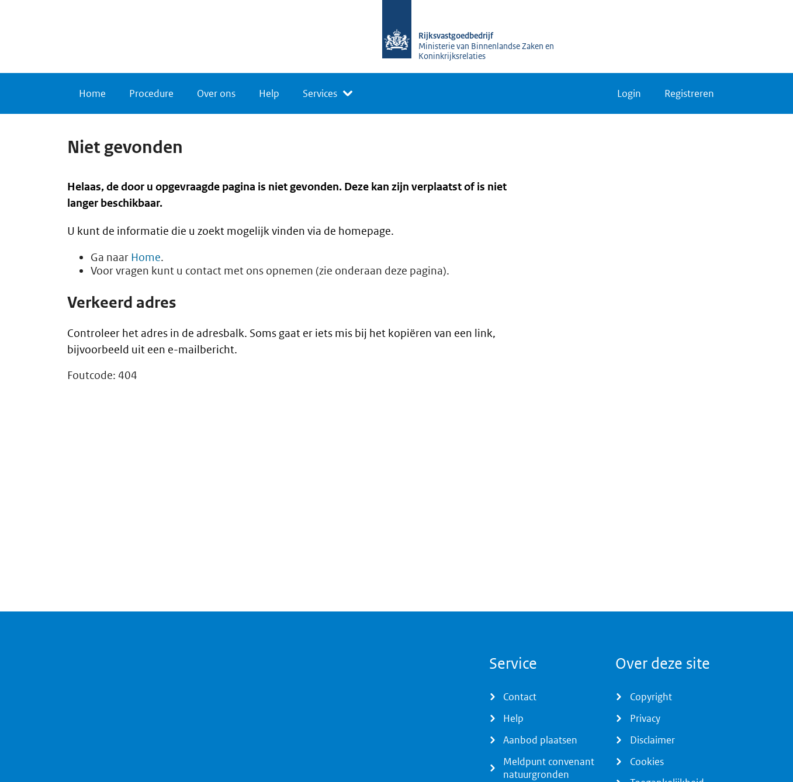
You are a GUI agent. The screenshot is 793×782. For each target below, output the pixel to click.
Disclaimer (652, 740)
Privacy (645, 718)
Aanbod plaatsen (540, 740)
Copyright (651, 696)
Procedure (151, 93)
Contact (519, 696)
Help (269, 93)
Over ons (216, 93)
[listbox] (327, 93)
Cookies (647, 761)
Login (629, 93)
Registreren (689, 93)
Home (92, 93)
